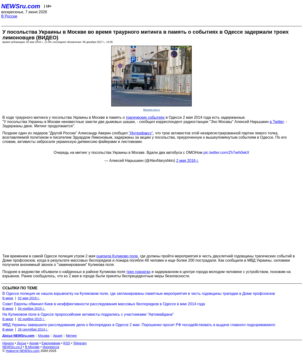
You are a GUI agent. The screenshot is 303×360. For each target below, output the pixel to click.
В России (9, 16)
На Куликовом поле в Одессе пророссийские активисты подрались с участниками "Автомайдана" (88, 314)
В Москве (32, 347)
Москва (43, 335)
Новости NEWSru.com (23, 351)
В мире (7, 298)
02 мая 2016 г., (29, 298)
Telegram (80, 343)
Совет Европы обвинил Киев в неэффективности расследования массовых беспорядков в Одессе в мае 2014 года (103, 304)
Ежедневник (51, 343)
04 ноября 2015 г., (31, 308)
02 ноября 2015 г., (31, 319)
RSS (66, 343)
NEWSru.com (20, 6)
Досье (21, 343)
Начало (8, 343)
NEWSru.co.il (12, 347)
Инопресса (51, 347)
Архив (34, 343)
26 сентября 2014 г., (33, 329)
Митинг (71, 335)
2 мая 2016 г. (187, 161)
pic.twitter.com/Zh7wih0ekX (226, 152)
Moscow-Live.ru (151, 110)
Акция (57, 335)
